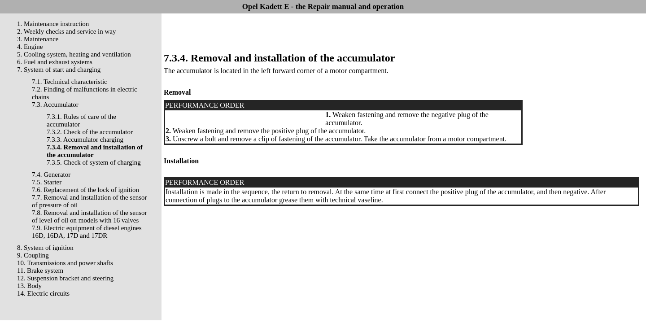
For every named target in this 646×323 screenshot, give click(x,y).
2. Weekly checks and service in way (66, 31)
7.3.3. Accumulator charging (85, 139)
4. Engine (30, 46)
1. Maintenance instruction (53, 23)
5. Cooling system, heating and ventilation (74, 54)
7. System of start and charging (58, 69)
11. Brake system (40, 270)
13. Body (29, 285)
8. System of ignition (45, 247)
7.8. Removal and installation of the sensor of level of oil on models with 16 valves (89, 216)
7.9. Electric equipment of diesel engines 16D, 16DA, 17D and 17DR (87, 231)
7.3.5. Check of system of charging (94, 162)
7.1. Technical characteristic (69, 81)
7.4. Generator (51, 174)
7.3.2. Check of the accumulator (90, 131)
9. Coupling (33, 255)
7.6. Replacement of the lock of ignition (85, 189)
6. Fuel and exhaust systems (54, 61)
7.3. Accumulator (55, 104)
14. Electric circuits (43, 293)
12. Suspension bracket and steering (65, 278)
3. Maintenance (37, 39)
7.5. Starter (46, 182)
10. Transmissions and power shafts (65, 262)
